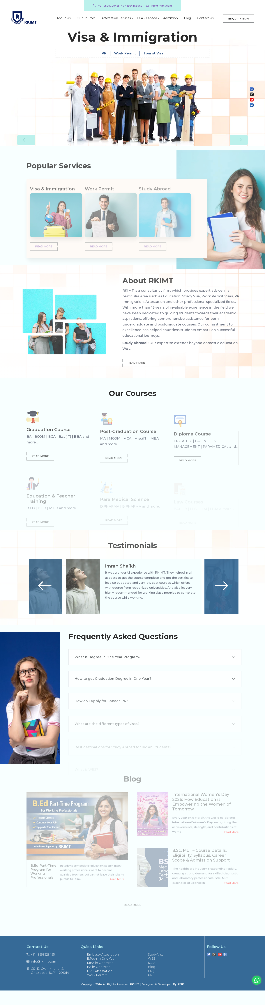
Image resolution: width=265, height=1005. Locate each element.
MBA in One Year (100, 977)
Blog (187, 18)
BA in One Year (98, 981)
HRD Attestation (99, 985)
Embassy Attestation (103, 968)
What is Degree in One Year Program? (107, 671)
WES (151, 973)
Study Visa (156, 968)
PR (104, 50)
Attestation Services (115, 18)
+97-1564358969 (131, 5)
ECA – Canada (147, 18)
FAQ (151, 985)
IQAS (151, 977)
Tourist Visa (153, 50)
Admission (170, 18)
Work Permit (125, 50)
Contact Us (205, 18)
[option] (132, 87)
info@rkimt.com (159, 5)
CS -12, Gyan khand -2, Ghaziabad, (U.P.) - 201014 (47, 985)
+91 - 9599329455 (40, 969)
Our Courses (86, 18)
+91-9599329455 (106, 5)
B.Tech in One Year (101, 973)
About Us (63, 18)
